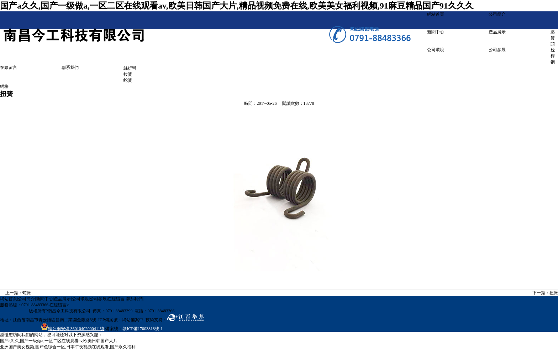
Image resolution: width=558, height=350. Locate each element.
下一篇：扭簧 (545, 292)
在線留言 (8, 67)
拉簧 (127, 74)
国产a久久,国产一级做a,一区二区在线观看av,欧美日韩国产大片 (58, 340)
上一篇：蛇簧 (18, 292)
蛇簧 (127, 80)
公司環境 (435, 49)
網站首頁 (435, 14)
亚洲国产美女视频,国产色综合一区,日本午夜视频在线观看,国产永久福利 (68, 346)
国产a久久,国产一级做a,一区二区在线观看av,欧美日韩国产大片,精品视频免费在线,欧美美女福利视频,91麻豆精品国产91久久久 (237, 5)
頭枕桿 (553, 50)
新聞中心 (435, 31)
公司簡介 (497, 14)
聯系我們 (70, 67)
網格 (4, 86)
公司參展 (497, 49)
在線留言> (59, 304)
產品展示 (497, 31)
